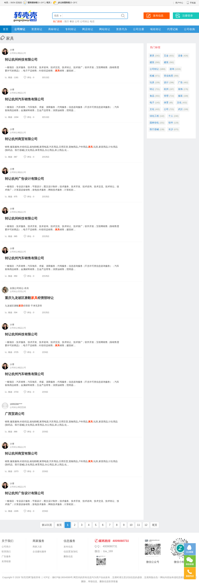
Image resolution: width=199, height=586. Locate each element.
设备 (180, 55)
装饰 (180, 89)
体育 (166, 102)
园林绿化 (154, 122)
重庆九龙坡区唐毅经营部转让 (29, 298)
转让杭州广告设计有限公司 (24, 178)
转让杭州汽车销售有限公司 (24, 99)
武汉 (180, 109)
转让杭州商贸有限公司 (21, 139)
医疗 (66, 21)
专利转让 (70, 29)
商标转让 (53, 29)
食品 (152, 95)
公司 (77, 21)
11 (138, 525)
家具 (152, 55)
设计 (166, 82)
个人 (170, 116)
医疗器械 (154, 129)
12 (146, 525)
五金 (166, 55)
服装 (180, 95)
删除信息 (68, 556)
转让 (152, 89)
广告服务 (6, 556)
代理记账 (172, 29)
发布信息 (68, 546)
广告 (180, 82)
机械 (152, 75)
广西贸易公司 (14, 414)
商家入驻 (37, 546)
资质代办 (121, 29)
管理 (166, 95)
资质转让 (36, 29)
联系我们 (6, 551)
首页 (5, 29)
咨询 (172, 69)
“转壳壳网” (26, 577)
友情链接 (6, 561)
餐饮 (72, 21)
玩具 (152, 82)
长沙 (170, 129)
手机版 (191, 3)
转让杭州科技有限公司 (21, 59)
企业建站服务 (39, 551)
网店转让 (87, 29)
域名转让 (155, 29)
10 (131, 525)
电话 (92, 21)
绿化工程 (154, 116)
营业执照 (168, 75)
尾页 (154, 525)
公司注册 (138, 29)
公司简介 (6, 546)
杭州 (166, 89)
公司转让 (84, 21)
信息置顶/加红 (71, 551)
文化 (179, 102)
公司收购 (189, 29)
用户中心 (179, 3)
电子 (152, 102)
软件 (170, 122)
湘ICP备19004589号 (62, 577)
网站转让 (104, 29)
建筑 (152, 62)
